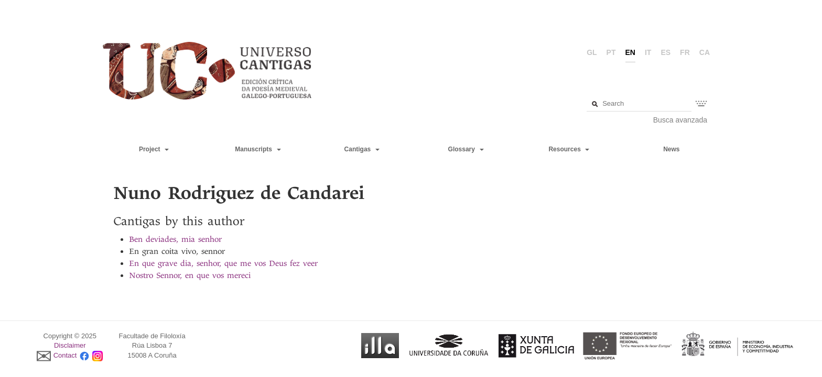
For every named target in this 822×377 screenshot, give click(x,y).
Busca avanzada (680, 120)
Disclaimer (70, 345)
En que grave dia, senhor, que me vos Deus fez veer (223, 263)
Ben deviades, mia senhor (175, 239)
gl (592, 52)
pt (611, 52)
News (671, 149)
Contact (65, 355)
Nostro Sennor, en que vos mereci (190, 275)
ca (704, 52)
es (665, 52)
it (648, 52)
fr (685, 52)
